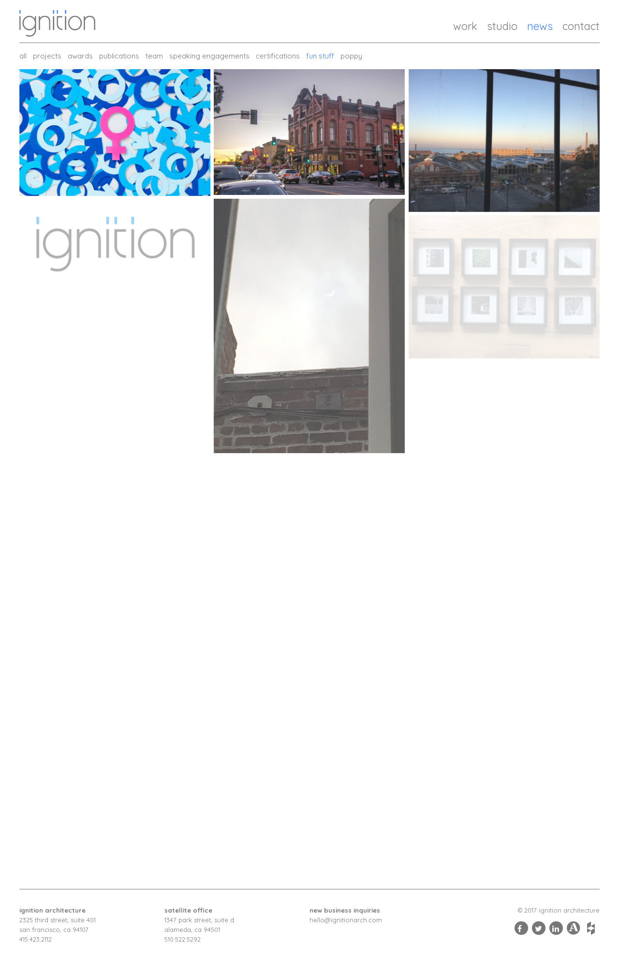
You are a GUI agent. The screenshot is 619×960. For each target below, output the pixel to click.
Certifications (278, 55)
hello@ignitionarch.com (346, 920)
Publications (119, 55)
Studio (502, 26)
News (540, 26)
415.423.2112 (35, 939)
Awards (80, 55)
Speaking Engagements (209, 55)
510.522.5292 (182, 939)
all (23, 55)
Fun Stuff (320, 55)
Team (154, 55)
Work (465, 26)
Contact (581, 26)
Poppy (351, 55)
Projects (47, 55)
